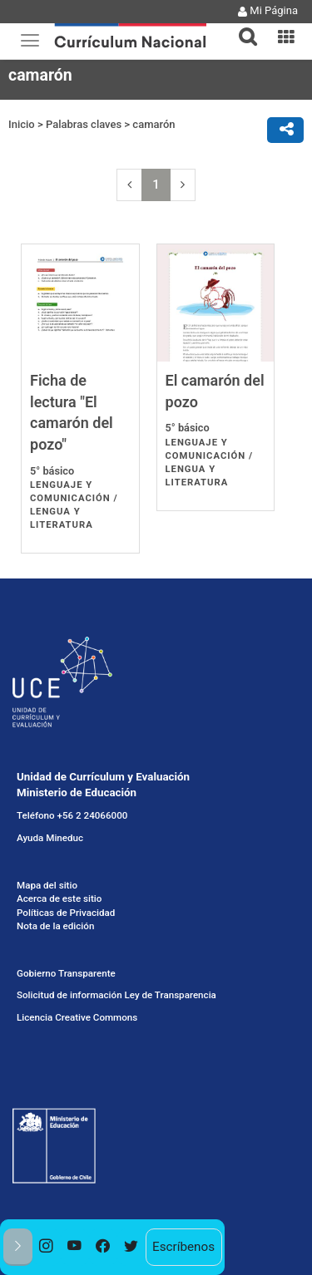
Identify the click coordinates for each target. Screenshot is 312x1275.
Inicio (21, 124)
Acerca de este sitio (59, 898)
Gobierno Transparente (66, 973)
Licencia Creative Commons (77, 1017)
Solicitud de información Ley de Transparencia (116, 995)
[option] (46, 1247)
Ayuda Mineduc (50, 838)
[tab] (241, 27)
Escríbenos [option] (183, 1246)
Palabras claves (83, 124)
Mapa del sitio (47, 885)
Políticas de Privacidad (66, 912)
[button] (241, 26)
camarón (153, 124)
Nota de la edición (55, 926)
